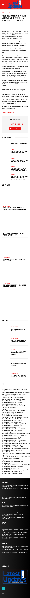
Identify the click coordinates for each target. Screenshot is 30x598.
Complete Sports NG (17, 124)
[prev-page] (3, 384)
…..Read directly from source (8, 112)
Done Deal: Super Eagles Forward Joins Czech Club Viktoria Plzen (19, 161)
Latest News (6, 206)
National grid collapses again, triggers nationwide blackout (18, 376)
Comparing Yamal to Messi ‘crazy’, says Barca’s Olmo (14, 260)
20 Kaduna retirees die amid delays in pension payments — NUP (13, 234)
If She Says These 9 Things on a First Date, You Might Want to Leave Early (18, 329)
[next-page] (5, 384)
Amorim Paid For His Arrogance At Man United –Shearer (19, 144)
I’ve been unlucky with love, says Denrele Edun (18, 364)
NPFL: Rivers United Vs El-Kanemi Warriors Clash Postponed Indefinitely (19, 152)
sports (8, 12)
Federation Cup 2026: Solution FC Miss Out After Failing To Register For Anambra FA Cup (19, 178)
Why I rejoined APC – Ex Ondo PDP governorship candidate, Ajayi (19, 341)
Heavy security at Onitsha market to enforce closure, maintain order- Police (14, 208)
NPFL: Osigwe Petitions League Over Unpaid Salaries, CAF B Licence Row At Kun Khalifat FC (19, 169)
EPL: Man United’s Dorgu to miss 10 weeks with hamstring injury (14, 285)
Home (3, 12)
